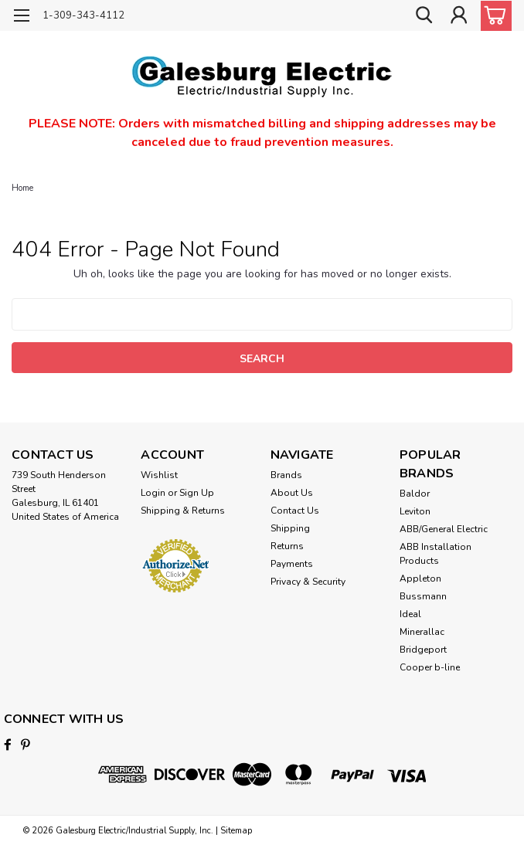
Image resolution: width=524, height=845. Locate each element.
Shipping (290, 528)
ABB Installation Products (435, 554)
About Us (292, 493)
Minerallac (422, 632)
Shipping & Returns (183, 510)
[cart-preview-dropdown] (492, 16)
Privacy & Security (308, 581)
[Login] (458, 16)
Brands (286, 475)
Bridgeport (423, 649)
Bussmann (423, 596)
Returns (287, 546)
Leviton (415, 511)
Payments (292, 564)
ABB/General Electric (444, 529)
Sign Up (196, 493)
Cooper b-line (430, 667)
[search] (423, 16)
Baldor (415, 493)
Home (22, 188)
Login (153, 493)
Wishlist (159, 475)
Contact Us (295, 510)
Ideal (410, 614)
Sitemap (236, 830)
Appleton (420, 578)
